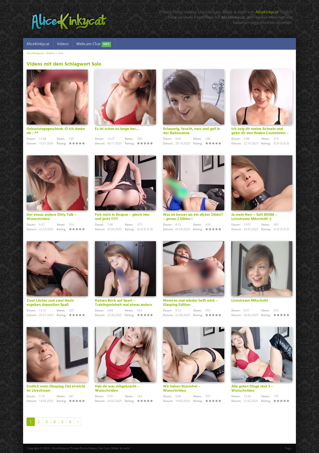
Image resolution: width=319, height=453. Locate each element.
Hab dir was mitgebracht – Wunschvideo (117, 388)
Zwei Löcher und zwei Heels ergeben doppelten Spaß (50, 303)
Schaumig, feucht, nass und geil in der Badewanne (191, 131)
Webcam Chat (93, 44)
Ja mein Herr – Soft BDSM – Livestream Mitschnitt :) (254, 217)
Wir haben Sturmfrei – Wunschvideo (181, 388)
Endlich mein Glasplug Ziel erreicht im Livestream (56, 388)
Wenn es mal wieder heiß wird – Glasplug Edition (190, 303)
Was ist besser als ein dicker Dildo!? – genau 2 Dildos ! (193, 217)
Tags (288, 448)
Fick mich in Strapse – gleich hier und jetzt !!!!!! (122, 217)
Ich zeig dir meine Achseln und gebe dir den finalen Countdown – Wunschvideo (260, 133)
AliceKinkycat (266, 11)
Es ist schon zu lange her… (117, 129)
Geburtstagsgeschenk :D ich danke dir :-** (56, 131)
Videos (63, 43)
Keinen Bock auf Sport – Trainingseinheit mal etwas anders (123, 303)
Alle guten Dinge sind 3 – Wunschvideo (252, 388)
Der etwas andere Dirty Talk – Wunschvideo (52, 217)
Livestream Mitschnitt (249, 301)
